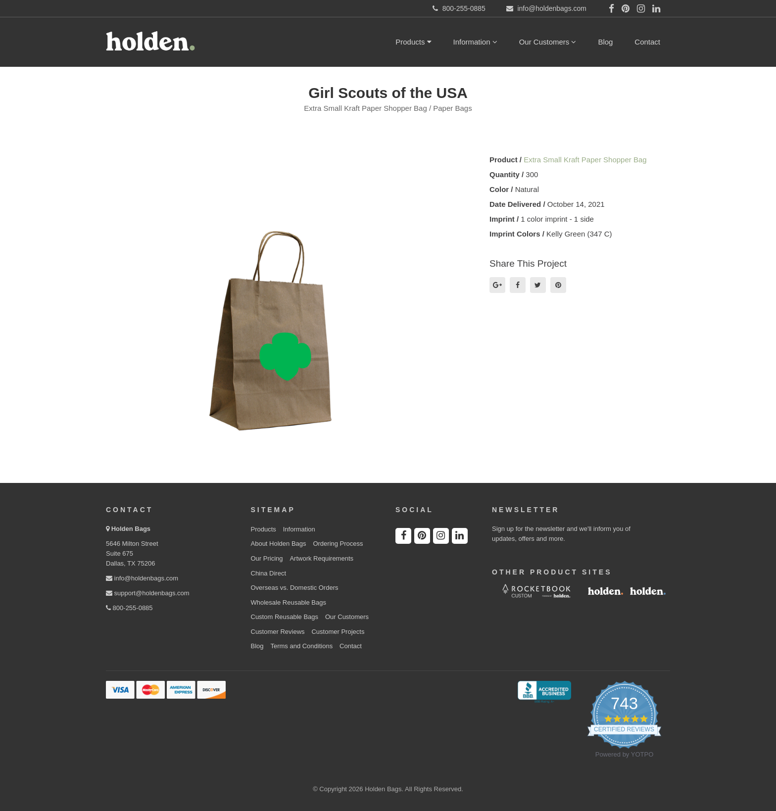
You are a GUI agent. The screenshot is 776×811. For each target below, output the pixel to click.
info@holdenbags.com (142, 578)
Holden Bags (130, 528)
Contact (647, 42)
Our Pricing (267, 558)
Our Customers (548, 42)
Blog (605, 42)
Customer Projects (337, 631)
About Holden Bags (278, 543)
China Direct (269, 573)
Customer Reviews (278, 631)
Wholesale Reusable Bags (288, 602)
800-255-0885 (129, 608)
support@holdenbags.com (148, 593)
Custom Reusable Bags (285, 616)
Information (475, 42)
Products (413, 42)
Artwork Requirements (321, 558)
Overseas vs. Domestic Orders (295, 587)
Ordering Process (338, 543)
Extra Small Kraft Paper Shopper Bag (585, 159)
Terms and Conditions (301, 646)
